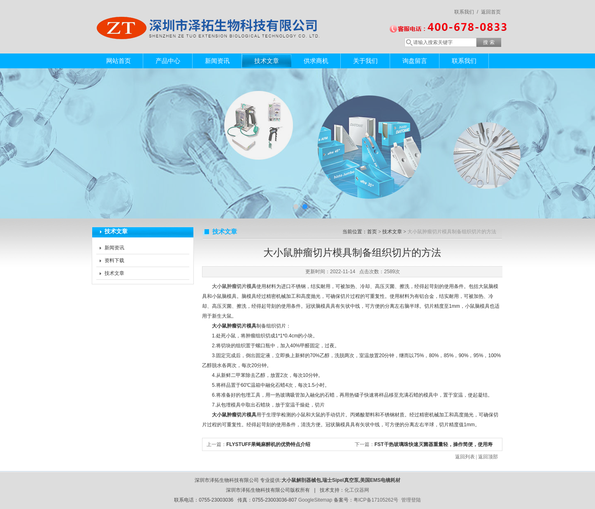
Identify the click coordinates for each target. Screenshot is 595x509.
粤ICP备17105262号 (375, 500)
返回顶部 (488, 457)
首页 (372, 232)
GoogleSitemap (315, 500)
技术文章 (266, 60)
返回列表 (465, 457)
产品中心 (168, 60)
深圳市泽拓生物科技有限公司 (211, 18)
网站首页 (118, 60)
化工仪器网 (356, 490)
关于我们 (365, 60)
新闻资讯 (217, 60)
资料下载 (114, 260)
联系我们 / (466, 12)
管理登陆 (411, 500)
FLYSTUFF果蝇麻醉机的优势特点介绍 (268, 444)
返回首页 (491, 12)
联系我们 (464, 60)
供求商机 (316, 60)
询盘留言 (414, 60)
